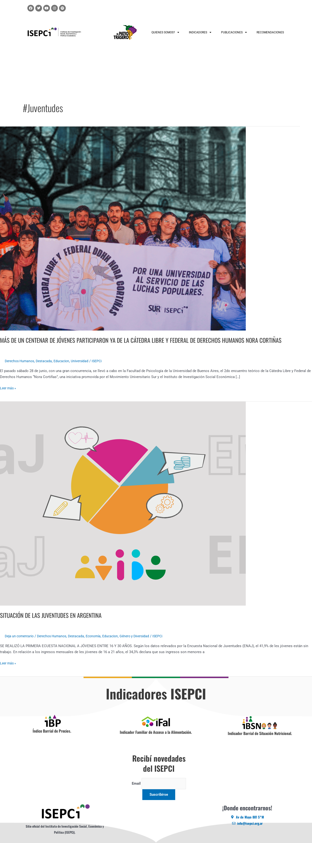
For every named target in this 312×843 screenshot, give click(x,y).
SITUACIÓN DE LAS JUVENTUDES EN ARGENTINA (54, 615)
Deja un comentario (20, 636)
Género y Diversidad (144, 636)
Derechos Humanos (21, 361)
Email (134, 784)
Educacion (65, 361)
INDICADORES (200, 32)
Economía (100, 636)
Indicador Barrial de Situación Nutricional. (260, 733)
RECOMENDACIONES (270, 32)
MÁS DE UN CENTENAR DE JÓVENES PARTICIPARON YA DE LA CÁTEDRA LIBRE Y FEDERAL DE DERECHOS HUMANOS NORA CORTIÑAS (149, 340)
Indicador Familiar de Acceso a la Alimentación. (156, 732)
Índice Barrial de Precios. (52, 731)
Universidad (85, 361)
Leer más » (9, 387)
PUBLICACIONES (234, 32)
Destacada (46, 361)
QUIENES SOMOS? (165, 32)
